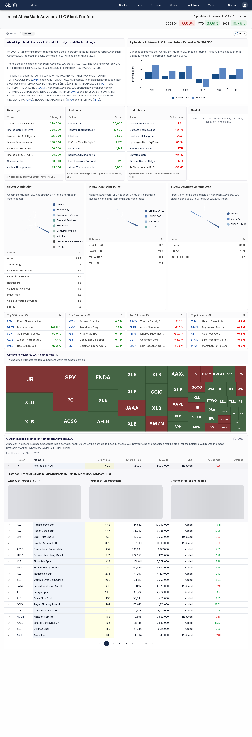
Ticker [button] (22, 459)
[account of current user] (245, 5)
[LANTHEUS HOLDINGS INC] (142, 135)
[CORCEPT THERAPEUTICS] (142, 129)
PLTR (104, 83)
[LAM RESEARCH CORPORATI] (82, 160)
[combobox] (36, 5)
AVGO (71, 327)
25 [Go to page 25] (145, 643)
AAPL (20, 635)
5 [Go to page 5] (132, 643)
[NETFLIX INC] (78, 148)
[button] (240, 34)
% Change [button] (215, 459)
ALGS (10, 339)
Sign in (232, 5)
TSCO (133, 321)
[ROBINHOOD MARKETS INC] (81, 154)
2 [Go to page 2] (113, 643)
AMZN (72, 321)
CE (131, 339)
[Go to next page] (152, 643)
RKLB (10, 345)
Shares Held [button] (135, 459)
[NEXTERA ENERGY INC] (141, 148)
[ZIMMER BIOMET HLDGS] (142, 160)
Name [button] (40, 460)
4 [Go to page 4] (126, 643)
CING (29, 99)
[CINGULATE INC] (78, 123)
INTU (96, 99)
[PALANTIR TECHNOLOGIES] (142, 123)
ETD (9, 321)
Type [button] (191, 459)
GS (70, 345)
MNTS (10, 327)
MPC (194, 345)
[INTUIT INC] (78, 135)
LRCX (133, 345)
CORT (42, 87)
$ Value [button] (165, 459)
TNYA (70, 99)
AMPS (74, 91)
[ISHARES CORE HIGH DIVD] (20, 129)
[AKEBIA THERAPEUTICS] (19, 167)
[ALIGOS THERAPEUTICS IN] (81, 167)
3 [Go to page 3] (119, 643)
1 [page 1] (106, 643)
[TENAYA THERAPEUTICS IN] (81, 129)
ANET (133, 327)
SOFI (9, 333)
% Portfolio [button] (105, 459)
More (213, 5)
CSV (239, 439)
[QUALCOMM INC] (17, 160)
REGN (194, 327)
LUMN (35, 79)
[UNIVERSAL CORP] (140, 154)
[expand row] (8, 543)
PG (18, 543)
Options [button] (240, 459)
